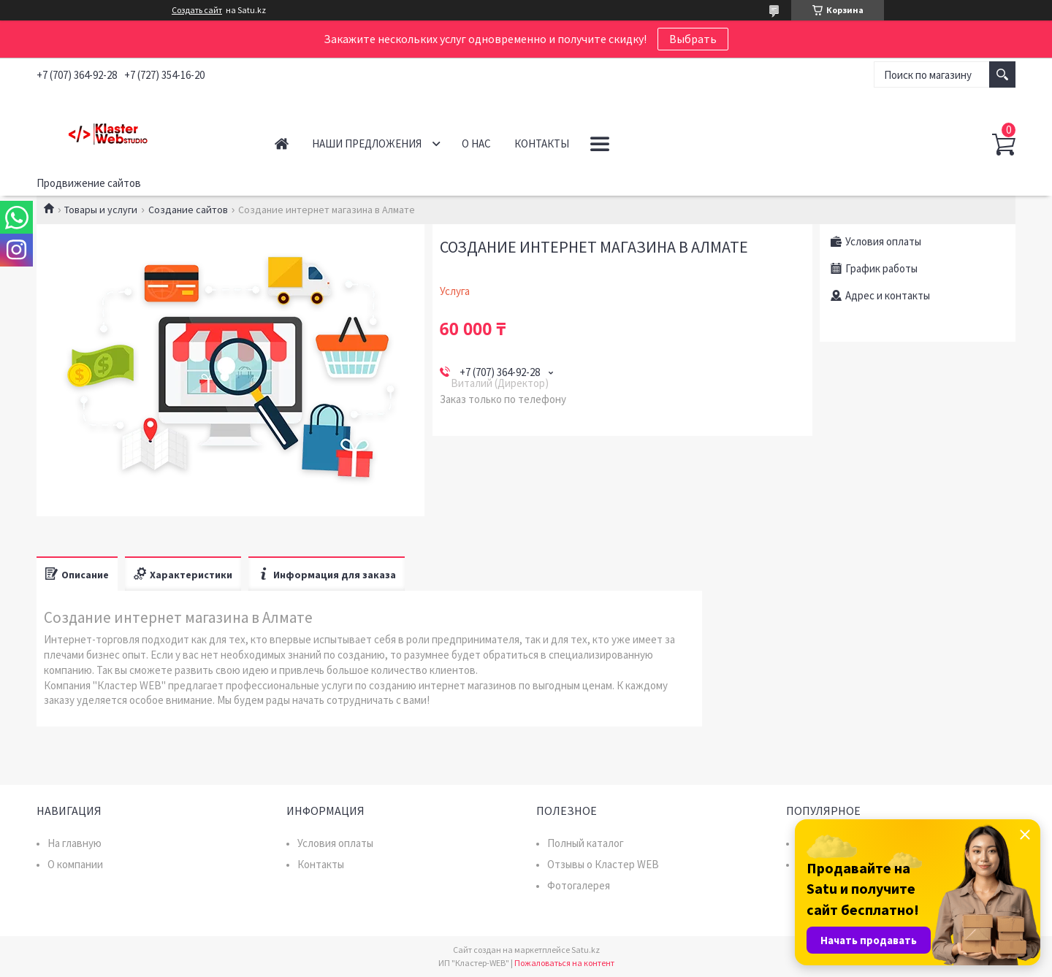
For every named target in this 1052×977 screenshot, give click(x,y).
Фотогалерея (578, 885)
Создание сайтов (188, 209)
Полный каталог (585, 843)
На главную (74, 843)
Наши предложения (367, 143)
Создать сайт (197, 10)
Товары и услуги (100, 209)
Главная (282, 143)
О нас (476, 143)
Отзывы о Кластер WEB (603, 864)
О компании (75, 864)
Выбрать (693, 38)
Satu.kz (585, 949)
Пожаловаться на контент (564, 962)
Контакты (541, 143)
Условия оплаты (335, 843)
